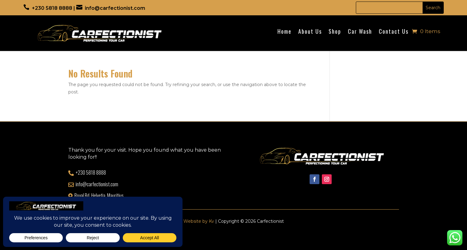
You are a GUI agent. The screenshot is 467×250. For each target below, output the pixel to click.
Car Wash (360, 32)
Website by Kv (198, 221)
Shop (335, 32)
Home (284, 32)
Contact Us (394, 32)
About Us (310, 32)
